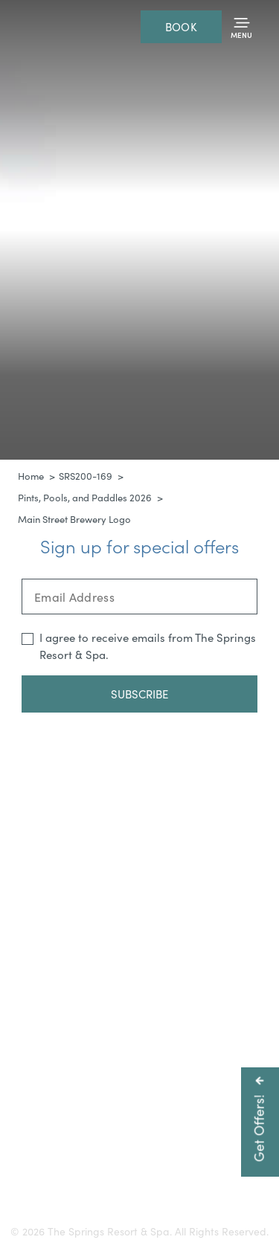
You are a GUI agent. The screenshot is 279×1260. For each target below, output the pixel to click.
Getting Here (71, 1145)
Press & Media (71, 1161)
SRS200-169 (85, 476)
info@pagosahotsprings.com (139, 1112)
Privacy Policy (98, 1178)
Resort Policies (208, 1161)
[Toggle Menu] (241, 27)
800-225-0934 (164, 1096)
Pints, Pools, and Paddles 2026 (85, 497)
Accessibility (210, 1145)
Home (31, 476)
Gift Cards (142, 1145)
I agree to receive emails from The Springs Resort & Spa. (147, 646)
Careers (140, 1161)
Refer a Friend (180, 1178)
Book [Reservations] (181, 26)
